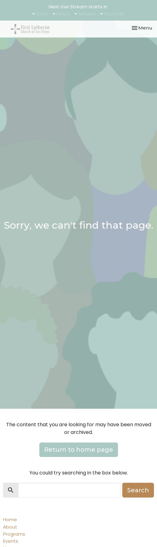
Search (138, 490)
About (10, 527)
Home (10, 519)
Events (10, 541)
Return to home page (78, 449)
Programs (14, 534)
